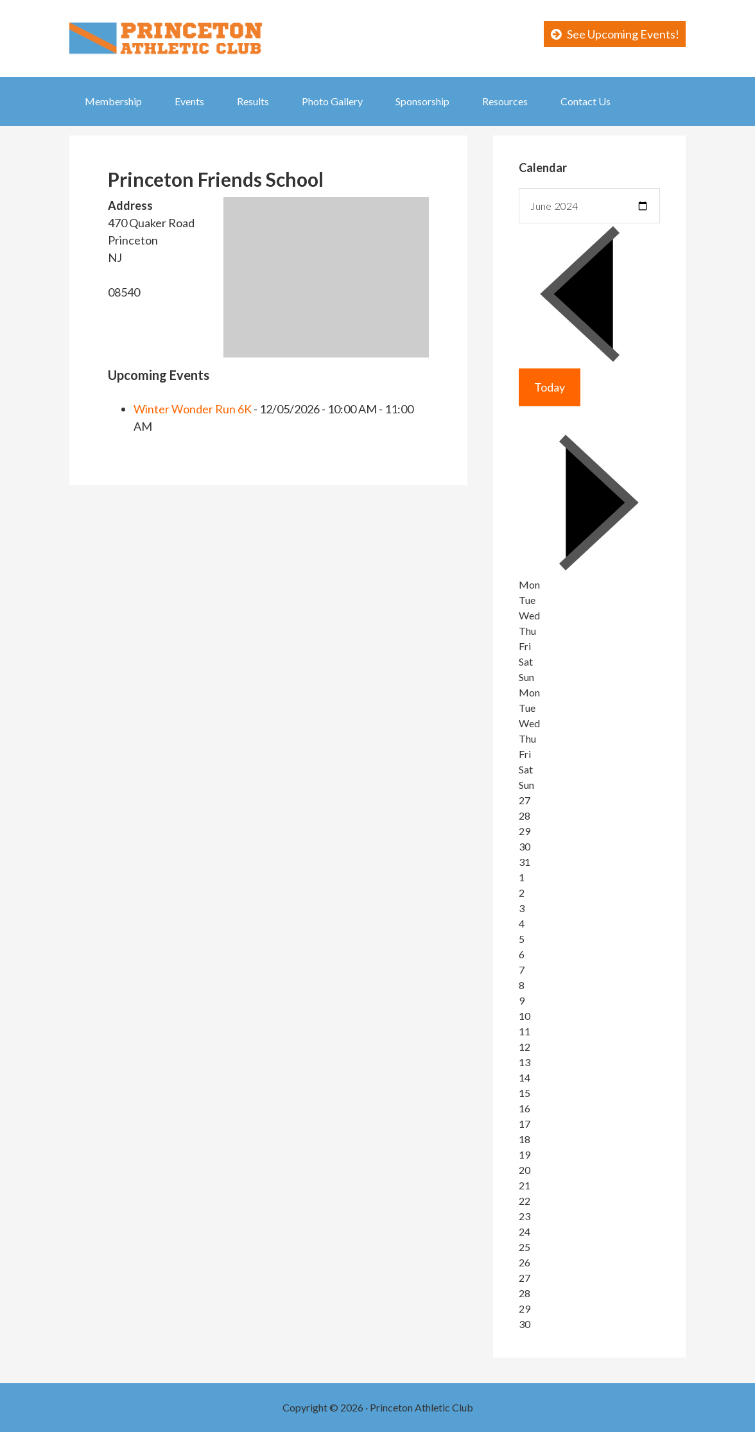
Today (549, 387)
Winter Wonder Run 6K (193, 409)
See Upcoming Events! (623, 34)
